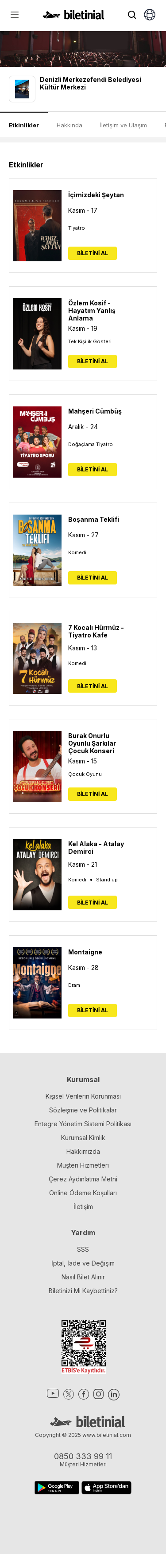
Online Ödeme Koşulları (83, 1193)
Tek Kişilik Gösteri (90, 341)
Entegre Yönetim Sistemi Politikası (83, 1124)
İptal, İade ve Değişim (83, 1263)
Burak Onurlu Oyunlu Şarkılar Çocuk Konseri (92, 743)
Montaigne (85, 952)
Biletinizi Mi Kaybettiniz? (83, 1290)
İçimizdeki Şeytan (96, 195)
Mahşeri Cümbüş (95, 411)
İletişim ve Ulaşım (123, 125)
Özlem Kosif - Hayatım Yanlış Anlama (92, 310)
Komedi (77, 552)
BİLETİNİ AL (92, 253)
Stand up (107, 879)
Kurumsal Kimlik (83, 1137)
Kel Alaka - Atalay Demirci (96, 847)
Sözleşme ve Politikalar (83, 1110)
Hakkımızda (83, 1151)
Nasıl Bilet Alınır (83, 1277)
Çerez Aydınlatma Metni (83, 1179)
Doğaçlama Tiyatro (90, 444)
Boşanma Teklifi (93, 519)
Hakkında (69, 125)
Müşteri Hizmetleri (83, 1165)
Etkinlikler (24, 125)
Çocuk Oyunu (85, 774)
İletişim (83, 1206)
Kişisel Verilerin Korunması (83, 1096)
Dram (74, 985)
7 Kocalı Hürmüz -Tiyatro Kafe (96, 631)
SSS (83, 1249)
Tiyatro (76, 228)
